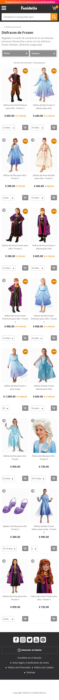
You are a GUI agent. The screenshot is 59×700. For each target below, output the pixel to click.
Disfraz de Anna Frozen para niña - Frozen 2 (15, 247)
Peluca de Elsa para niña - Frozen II (44, 457)
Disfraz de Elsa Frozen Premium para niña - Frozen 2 (44, 318)
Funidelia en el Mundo (29, 657)
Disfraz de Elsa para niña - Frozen (15, 457)
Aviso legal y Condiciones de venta (31, 662)
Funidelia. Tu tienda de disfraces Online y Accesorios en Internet (29, 8)
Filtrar (7, 53)
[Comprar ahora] (25, 127)
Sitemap (30, 672)
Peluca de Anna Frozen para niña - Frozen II (44, 598)
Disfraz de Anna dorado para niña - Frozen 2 (44, 177)
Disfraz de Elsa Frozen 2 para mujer (15, 387)
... (2, 27)
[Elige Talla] (9, 127)
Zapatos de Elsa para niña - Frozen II (15, 528)
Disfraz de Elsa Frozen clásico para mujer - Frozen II (43, 529)
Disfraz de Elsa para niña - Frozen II (15, 177)
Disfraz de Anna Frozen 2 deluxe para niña (43, 247)
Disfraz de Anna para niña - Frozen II (15, 598)
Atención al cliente (30, 650)
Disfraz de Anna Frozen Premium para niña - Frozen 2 (15, 318)
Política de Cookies (44, 667)
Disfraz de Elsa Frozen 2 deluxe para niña (44, 107)
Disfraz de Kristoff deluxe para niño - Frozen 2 (15, 107)
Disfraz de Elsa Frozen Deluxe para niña (44, 387)
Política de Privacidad (19, 667)
